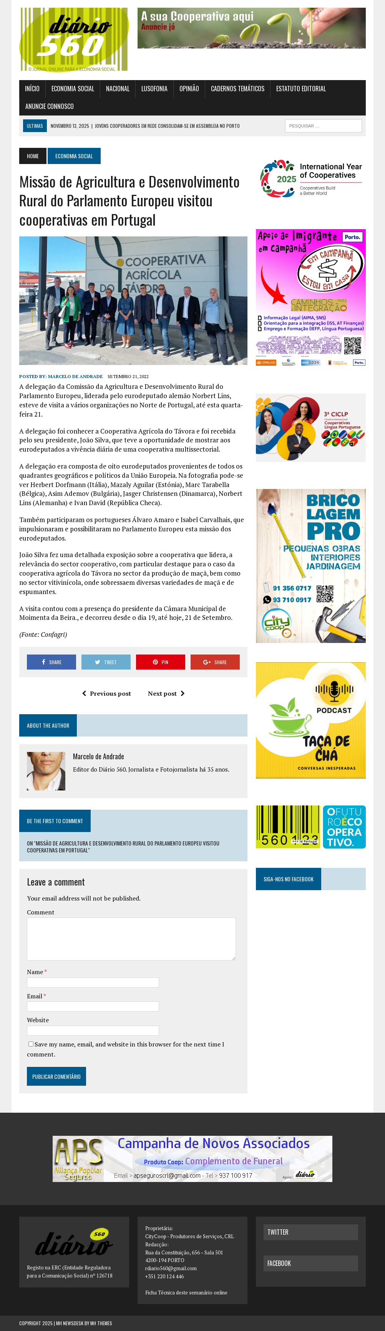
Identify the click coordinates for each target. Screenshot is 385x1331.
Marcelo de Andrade (75, 376)
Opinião (189, 88)
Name (35, 972)
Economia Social (72, 88)
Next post (166, 693)
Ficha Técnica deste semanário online (186, 1292)
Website (38, 1020)
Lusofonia (154, 88)
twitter (278, 1232)
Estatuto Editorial (301, 88)
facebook (279, 1263)
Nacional (117, 88)
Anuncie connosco (49, 106)
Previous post (106, 693)
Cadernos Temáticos (237, 88)
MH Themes (101, 1323)
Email (35, 996)
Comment (41, 912)
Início (32, 88)
